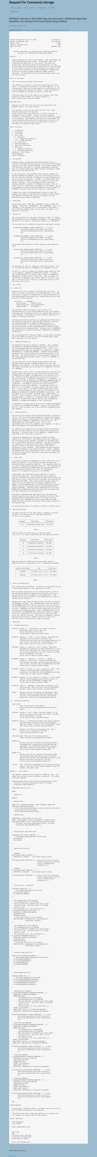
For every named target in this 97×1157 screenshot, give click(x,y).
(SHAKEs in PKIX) (63, 30)
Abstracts (14, 11)
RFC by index (15, 8)
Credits (52, 8)
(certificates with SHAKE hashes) (34, 30)
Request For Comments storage (31, 2)
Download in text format (17, 26)
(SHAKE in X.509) (51, 30)
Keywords (42, 8)
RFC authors (30, 8)
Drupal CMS (12, 1156)
